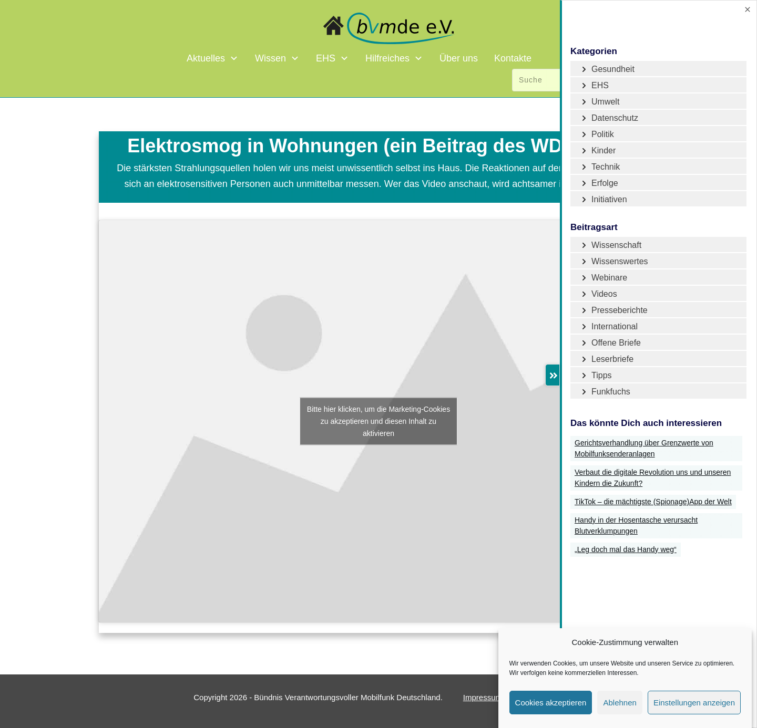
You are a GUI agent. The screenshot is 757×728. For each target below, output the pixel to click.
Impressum (482, 697)
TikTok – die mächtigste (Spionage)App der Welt (653, 501)
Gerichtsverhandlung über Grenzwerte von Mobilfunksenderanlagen (644, 448)
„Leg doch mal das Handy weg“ (626, 549)
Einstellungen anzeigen (694, 702)
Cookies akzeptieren (551, 702)
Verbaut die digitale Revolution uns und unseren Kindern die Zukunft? (653, 477)
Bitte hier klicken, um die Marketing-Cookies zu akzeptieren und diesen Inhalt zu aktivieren (378, 420)
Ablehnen (619, 702)
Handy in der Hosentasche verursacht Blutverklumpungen (636, 525)
